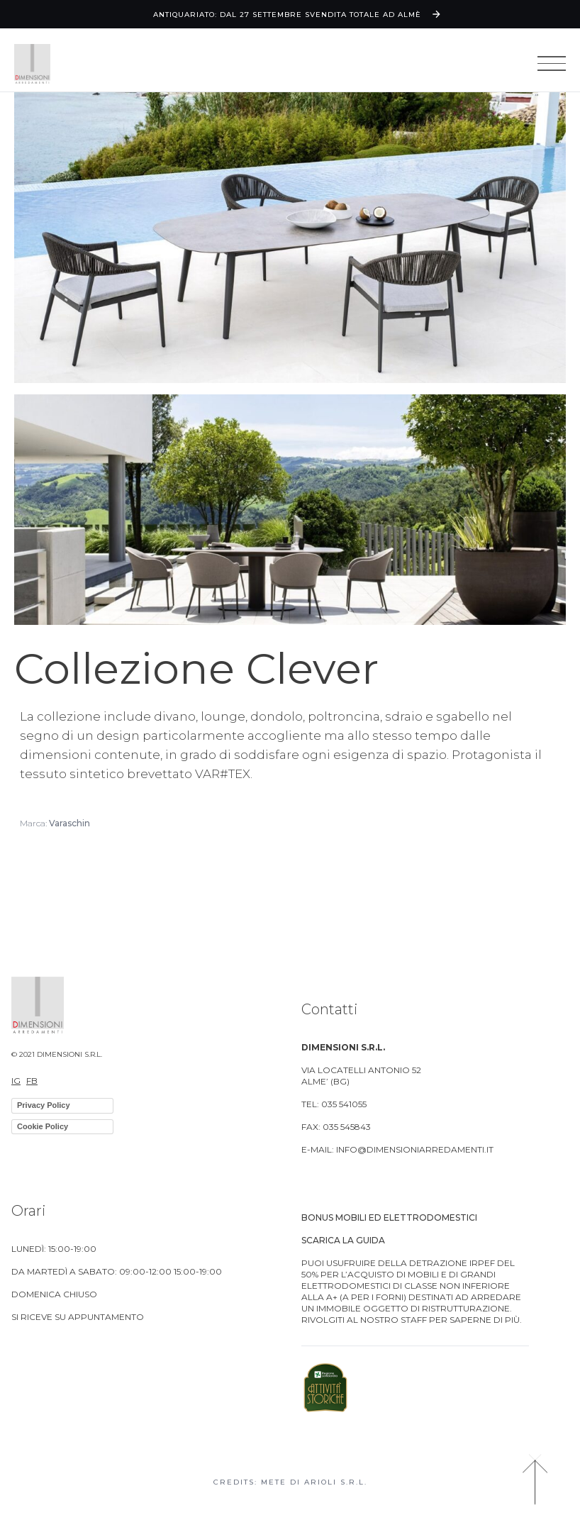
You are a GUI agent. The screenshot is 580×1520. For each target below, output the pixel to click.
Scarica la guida (343, 1240)
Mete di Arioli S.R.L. (314, 1482)
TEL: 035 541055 (334, 1104)
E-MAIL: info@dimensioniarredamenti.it (397, 1149)
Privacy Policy (43, 1105)
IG (16, 1080)
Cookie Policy (42, 1126)
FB (32, 1080)
